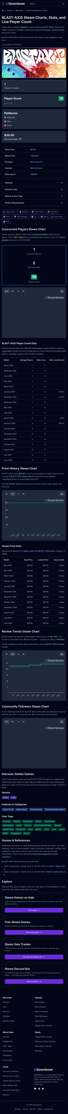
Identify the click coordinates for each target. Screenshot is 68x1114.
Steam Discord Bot (11, 1076)
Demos (6, 1011)
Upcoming (39, 1021)
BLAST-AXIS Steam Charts (37, 10)
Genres (6, 1037)
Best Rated (39, 1002)
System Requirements (34, 202)
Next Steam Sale (10, 1085)
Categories (7, 1041)
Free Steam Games (43, 1046)
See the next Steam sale (34, 957)
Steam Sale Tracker (43, 1037)
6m (12, 494)
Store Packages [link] (20, 217)
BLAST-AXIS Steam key (21, 476)
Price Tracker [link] (37, 212)
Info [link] (34, 217)
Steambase (38, 1075)
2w (6, 291)
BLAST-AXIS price (17, 484)
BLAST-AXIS (48, 27)
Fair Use (32, 1109)
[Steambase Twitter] (43, 1089)
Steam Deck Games (43, 1025)
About (40, 1109)
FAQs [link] (6, 222)
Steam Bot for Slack (11, 1081)
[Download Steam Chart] (62, 291)
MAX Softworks (36, 162)
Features (34, 182)
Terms (25, 1109)
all (23, 291)
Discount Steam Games (45, 1041)
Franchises (7, 1060)
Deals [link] (6, 217)
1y (18, 291)
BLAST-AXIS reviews (55, 644)
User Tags (7, 1046)
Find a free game (34, 932)
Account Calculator (11, 1090)
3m (12, 291)
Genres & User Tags (34, 196)
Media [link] (44, 217)
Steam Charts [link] (9, 212)
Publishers (7, 1055)
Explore (6, 1095)
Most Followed (41, 1011)
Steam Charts (9, 1021)
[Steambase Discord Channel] (35, 1089)
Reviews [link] (23, 212)
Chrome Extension (11, 1071)
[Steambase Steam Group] (39, 1089)
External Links (34, 189)
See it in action (34, 981)
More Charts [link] (57, 217)
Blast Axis (19, 10)
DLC (5, 1007)
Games (10, 10)
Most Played (40, 1007)
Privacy (18, 1109)
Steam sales (28, 551)
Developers (8, 1051)
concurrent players (42, 30)
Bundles (6, 1016)
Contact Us (48, 1109)
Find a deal (34, 910)
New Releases (41, 1016)
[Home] (3, 10)
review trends (58, 30)
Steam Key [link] (52, 212)
